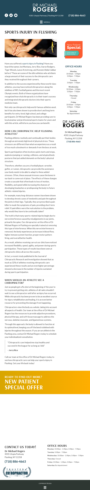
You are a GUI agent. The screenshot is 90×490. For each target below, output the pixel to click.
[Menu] (45, 487)
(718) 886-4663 (76, 15)
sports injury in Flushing (33, 63)
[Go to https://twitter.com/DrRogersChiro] (11, 16)
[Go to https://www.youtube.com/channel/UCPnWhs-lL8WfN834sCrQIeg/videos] (15, 16)
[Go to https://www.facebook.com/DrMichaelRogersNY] (6, 16)
